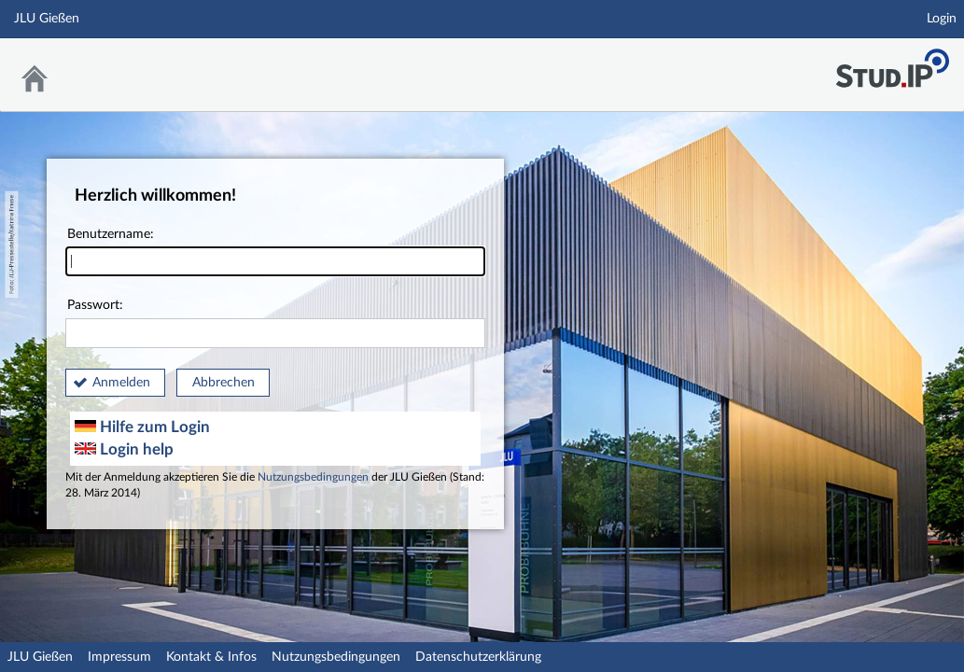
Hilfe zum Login (142, 427)
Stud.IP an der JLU (892, 63)
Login (942, 18)
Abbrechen (223, 382)
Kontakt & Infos (211, 657)
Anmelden (121, 382)
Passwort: (275, 323)
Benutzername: (275, 252)
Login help (124, 449)
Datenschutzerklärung (478, 657)
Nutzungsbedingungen (313, 477)
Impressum (119, 657)
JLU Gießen (40, 657)
